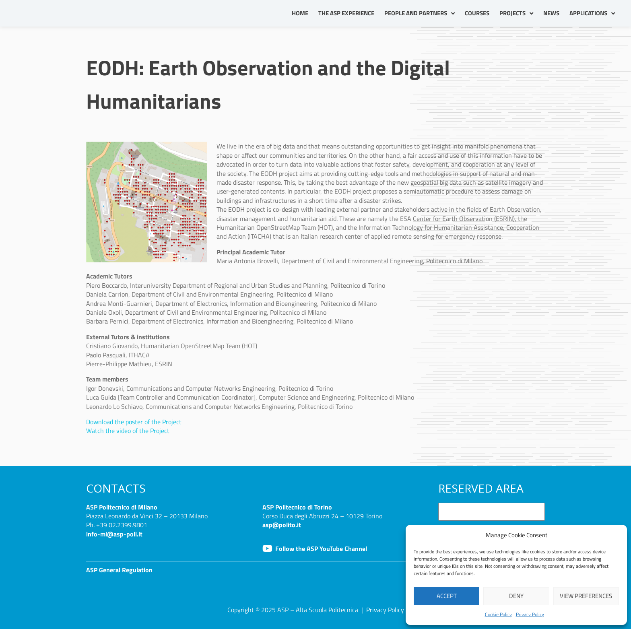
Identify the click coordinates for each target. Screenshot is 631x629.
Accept (447, 595)
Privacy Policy (530, 614)
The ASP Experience (346, 13)
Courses (477, 13)
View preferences (586, 595)
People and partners (419, 13)
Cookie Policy (498, 614)
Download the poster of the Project (133, 422)
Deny (516, 595)
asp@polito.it (281, 525)
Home (300, 13)
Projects (516, 13)
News (551, 13)
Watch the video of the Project (127, 430)
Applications (592, 13)
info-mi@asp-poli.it (114, 534)
